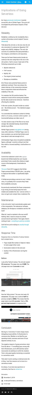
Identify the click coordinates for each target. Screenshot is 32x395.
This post (4, 169)
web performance (10, 380)
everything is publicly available (21, 221)
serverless (19, 380)
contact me (18, 369)
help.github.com (19, 130)
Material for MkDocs (12, 389)
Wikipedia (4, 41)
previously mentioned (13, 20)
